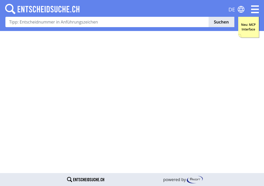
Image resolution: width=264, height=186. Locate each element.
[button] (255, 9)
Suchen (221, 22)
